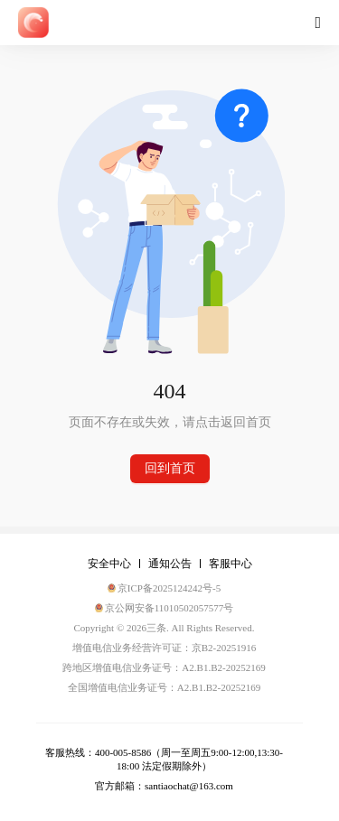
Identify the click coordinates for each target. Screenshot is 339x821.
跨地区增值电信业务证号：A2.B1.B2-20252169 (163, 667)
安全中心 (109, 563)
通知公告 (170, 563)
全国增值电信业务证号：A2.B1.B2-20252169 (164, 687)
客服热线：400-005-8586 (98, 752)
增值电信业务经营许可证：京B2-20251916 (164, 647)
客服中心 (230, 563)
